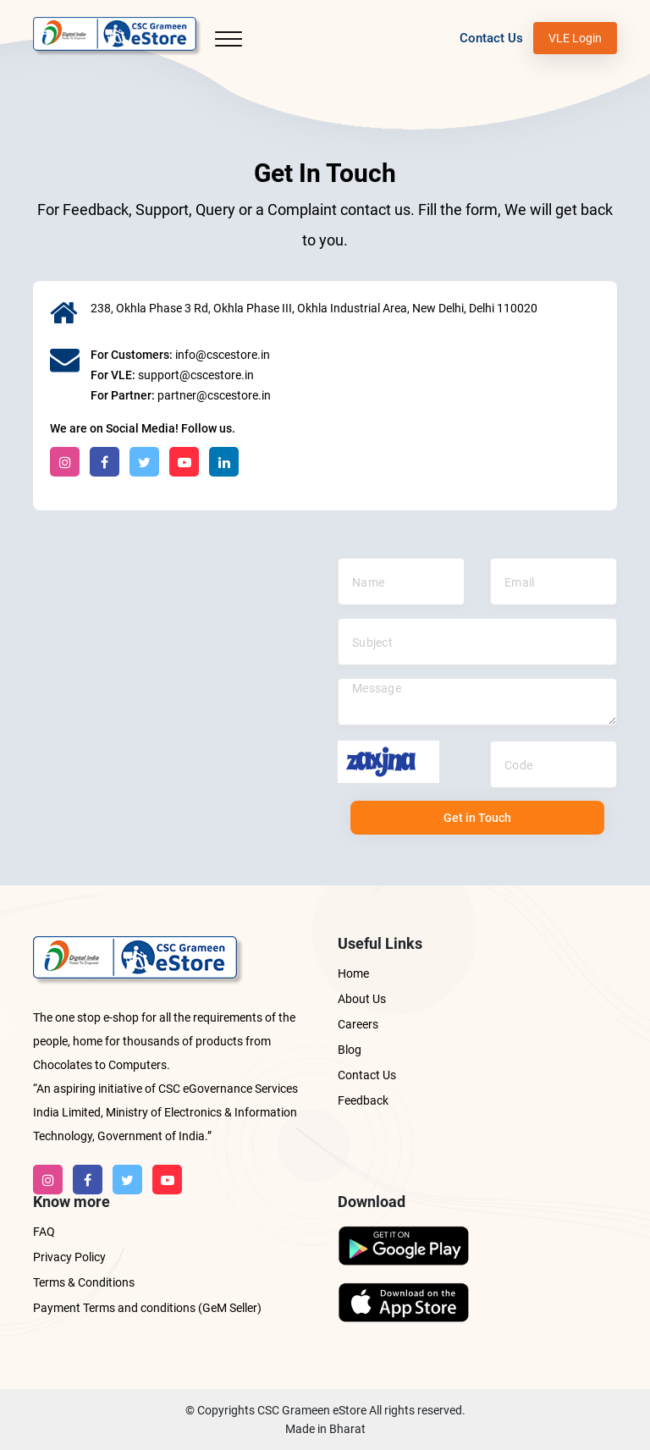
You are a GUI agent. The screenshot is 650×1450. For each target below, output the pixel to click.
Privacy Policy (69, 1257)
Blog (349, 1049)
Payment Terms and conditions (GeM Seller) (147, 1308)
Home (353, 973)
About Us (362, 999)
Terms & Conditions (84, 1282)
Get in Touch (477, 817)
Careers (358, 1024)
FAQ (44, 1231)
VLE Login (575, 38)
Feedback (363, 1100)
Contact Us (491, 38)
